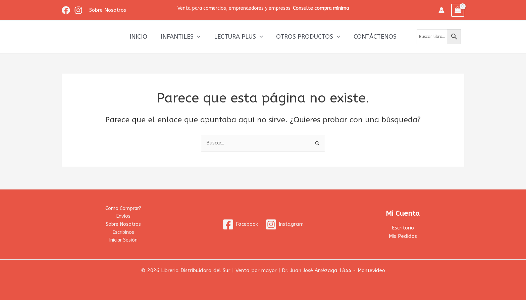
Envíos (123, 215)
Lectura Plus (238, 36)
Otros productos (307, 36)
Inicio (141, 36)
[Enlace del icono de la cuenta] (441, 10)
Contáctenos (372, 36)
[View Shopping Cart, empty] (458, 10)
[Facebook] (66, 10)
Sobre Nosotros (123, 223)
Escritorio (403, 227)
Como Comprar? (123, 207)
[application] (198, 36)
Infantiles (182, 36)
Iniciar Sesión (123, 240)
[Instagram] (78, 10)
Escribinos (123, 232)
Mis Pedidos (403, 235)
